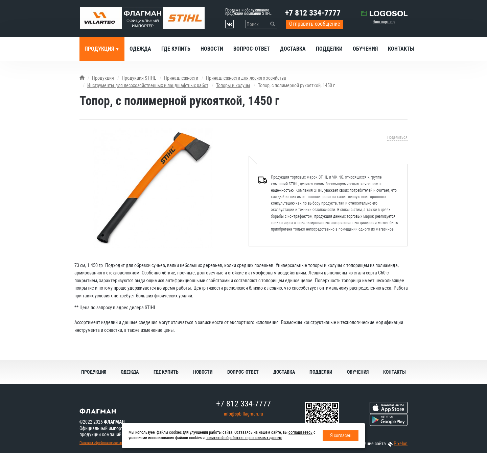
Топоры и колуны (233, 85)
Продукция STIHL (139, 78)
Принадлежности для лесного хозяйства (246, 78)
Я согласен (340, 435)
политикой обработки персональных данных (244, 437)
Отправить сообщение (314, 24)
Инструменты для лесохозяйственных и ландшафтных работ (147, 85)
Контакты (401, 49)
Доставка (293, 49)
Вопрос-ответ (251, 49)
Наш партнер (384, 22)
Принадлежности (181, 78)
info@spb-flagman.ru (243, 414)
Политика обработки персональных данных (110, 443)
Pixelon (401, 443)
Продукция (100, 49)
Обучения (365, 49)
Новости (212, 49)
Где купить (175, 49)
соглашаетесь (300, 432)
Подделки (329, 49)
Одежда (140, 49)
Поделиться (397, 137)
